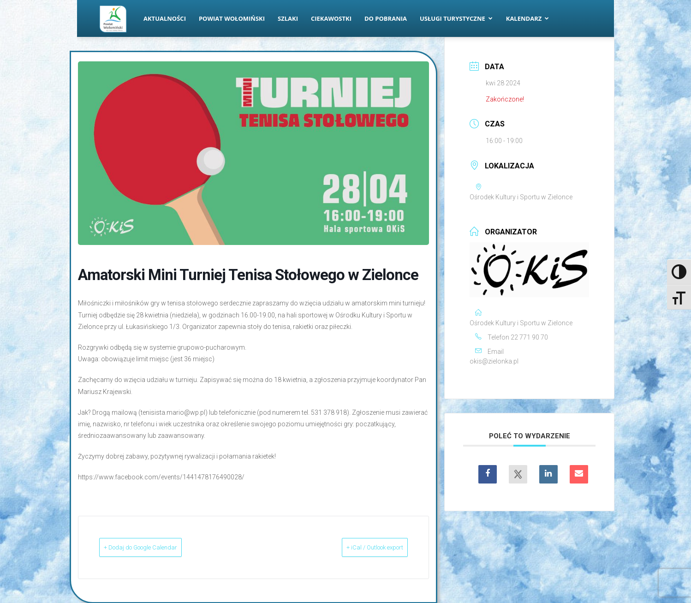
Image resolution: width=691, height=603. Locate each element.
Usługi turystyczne (456, 18)
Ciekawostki (331, 18)
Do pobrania (385, 18)
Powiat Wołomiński (232, 18)
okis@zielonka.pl (494, 361)
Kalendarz (527, 18)
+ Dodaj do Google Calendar (157, 547)
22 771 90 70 (529, 337)
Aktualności (164, 18)
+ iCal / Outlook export (359, 547)
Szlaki (288, 18)
